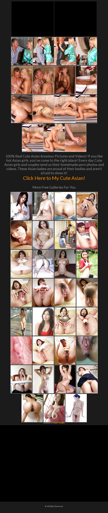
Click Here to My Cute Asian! (54, 178)
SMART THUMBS (59, 423)
